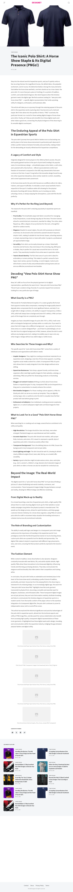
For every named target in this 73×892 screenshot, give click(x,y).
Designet (37, 2)
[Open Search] (68, 2)
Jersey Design (52, 762)
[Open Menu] (4, 2)
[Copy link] (24, 732)
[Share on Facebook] (12, 732)
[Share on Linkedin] (20, 732)
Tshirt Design (14, 52)
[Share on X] (16, 732)
